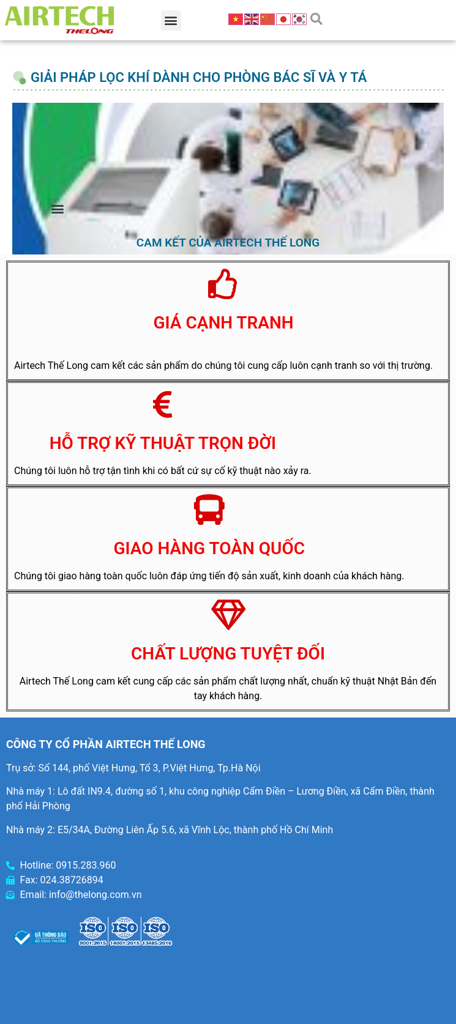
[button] (171, 20)
